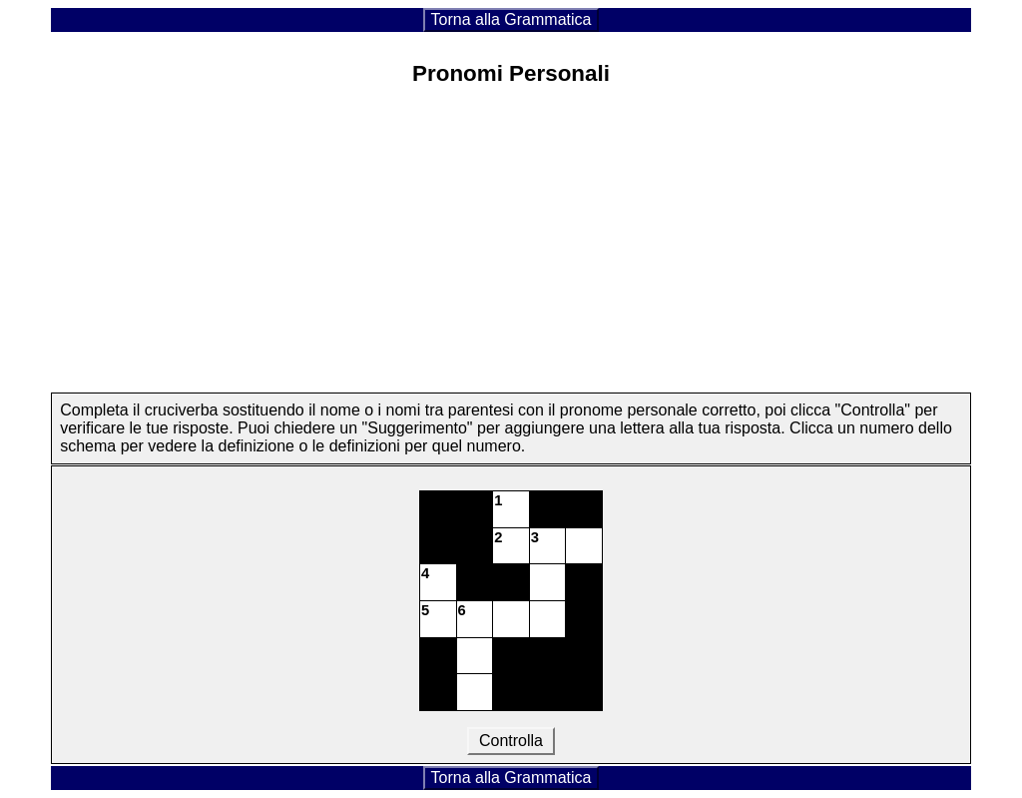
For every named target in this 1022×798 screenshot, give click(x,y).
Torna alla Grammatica (511, 19)
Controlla (511, 740)
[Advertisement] (511, 245)
